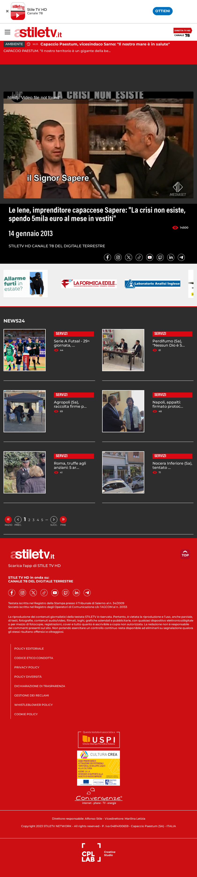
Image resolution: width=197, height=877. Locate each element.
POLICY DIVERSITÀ (28, 676)
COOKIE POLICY (26, 714)
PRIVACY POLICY (26, 667)
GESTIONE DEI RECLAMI (31, 695)
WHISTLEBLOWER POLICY (33, 705)
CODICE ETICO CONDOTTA (33, 658)
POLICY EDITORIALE (29, 648)
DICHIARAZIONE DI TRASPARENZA (39, 686)
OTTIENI (162, 11)
